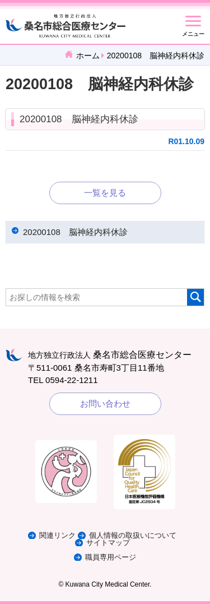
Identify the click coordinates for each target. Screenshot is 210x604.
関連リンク (57, 535)
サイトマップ (108, 542)
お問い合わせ (105, 403)
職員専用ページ (110, 557)
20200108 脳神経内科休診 (79, 119)
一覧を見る (105, 192)
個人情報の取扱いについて (132, 535)
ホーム (88, 55)
